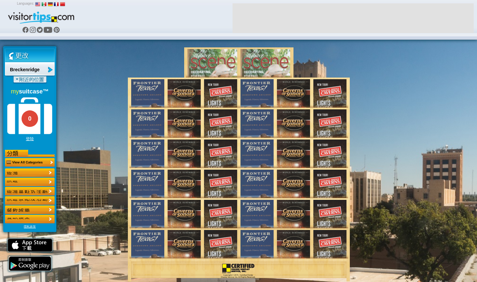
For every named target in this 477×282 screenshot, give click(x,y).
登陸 (30, 139)
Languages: (25, 3)
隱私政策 (30, 226)
